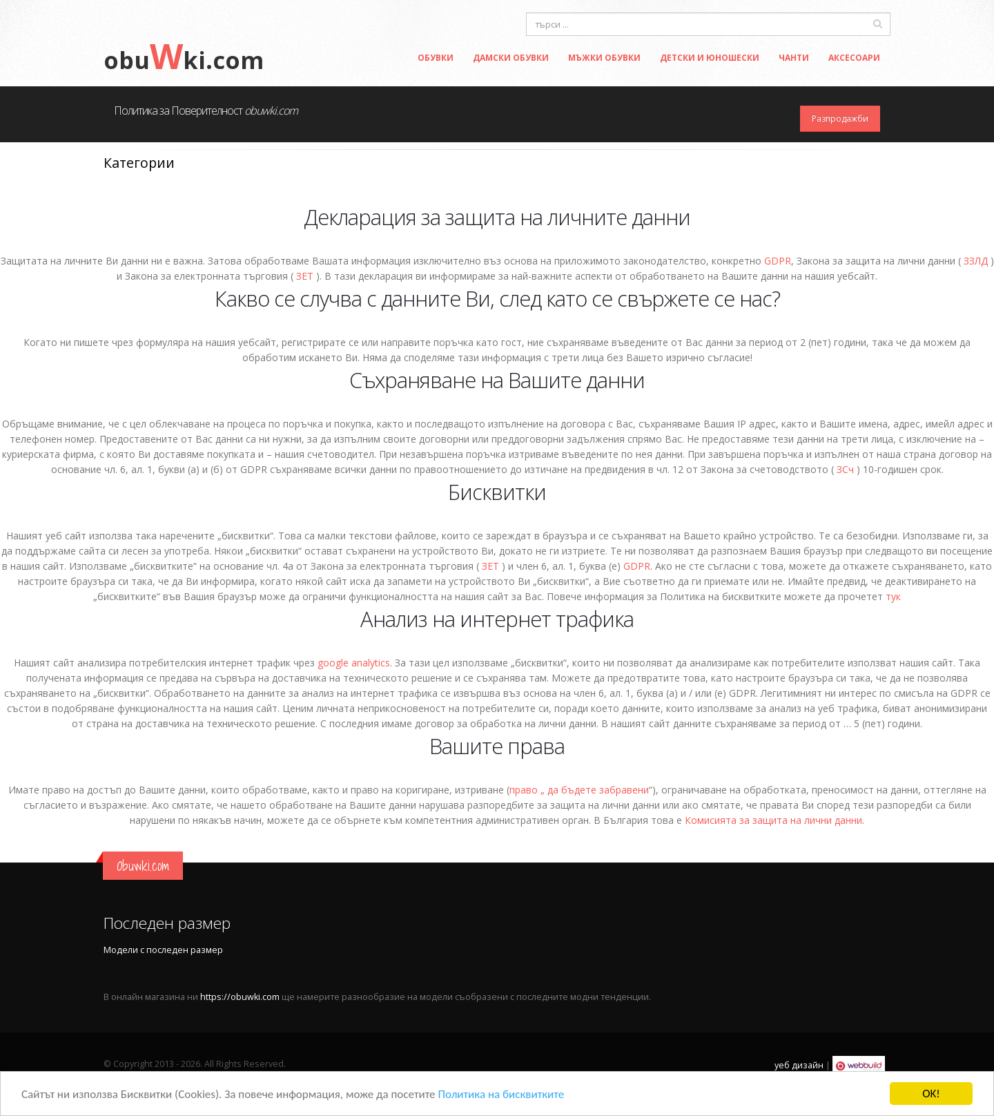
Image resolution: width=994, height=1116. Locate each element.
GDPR (777, 260)
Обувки (436, 58)
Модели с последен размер (163, 950)
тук (893, 596)
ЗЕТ (304, 275)
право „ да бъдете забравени (579, 789)
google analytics (354, 662)
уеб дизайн (799, 1065)
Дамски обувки (511, 58)
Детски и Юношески (709, 58)
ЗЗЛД (976, 260)
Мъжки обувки (604, 58)
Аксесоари (854, 58)
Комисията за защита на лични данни (773, 820)
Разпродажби (840, 118)
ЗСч (845, 469)
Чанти (794, 58)
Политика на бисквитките (501, 1094)
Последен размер (167, 923)
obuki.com (184, 60)
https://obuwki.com (240, 997)
